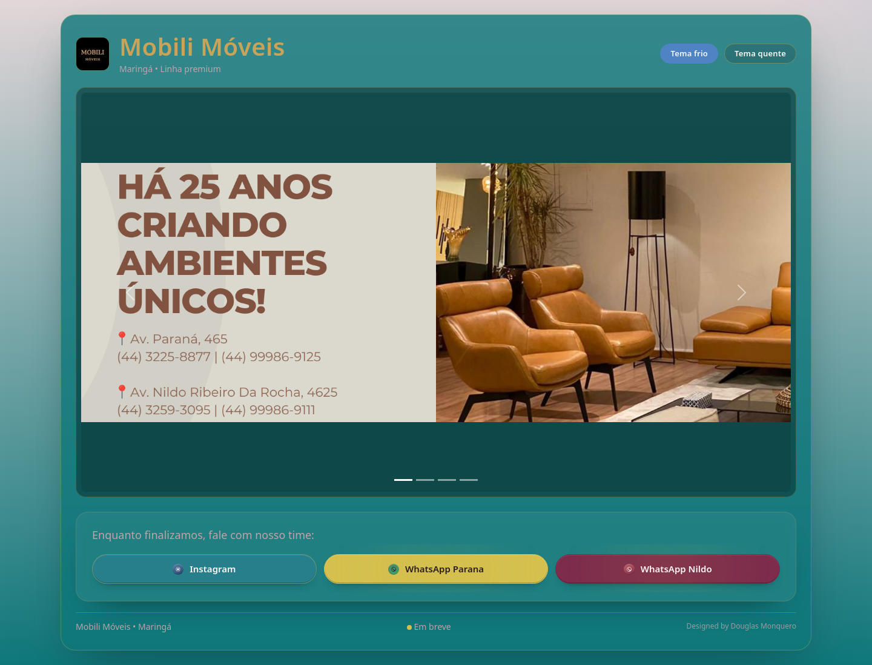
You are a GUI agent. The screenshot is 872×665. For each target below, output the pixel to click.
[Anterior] (130, 292)
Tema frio (689, 53)
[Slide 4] (469, 480)
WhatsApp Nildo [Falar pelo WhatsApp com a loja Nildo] (668, 569)
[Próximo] (742, 292)
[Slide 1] (403, 480)
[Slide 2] (425, 480)
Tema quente (760, 53)
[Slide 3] (447, 480)
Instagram (204, 569)
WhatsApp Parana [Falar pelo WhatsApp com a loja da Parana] (436, 569)
